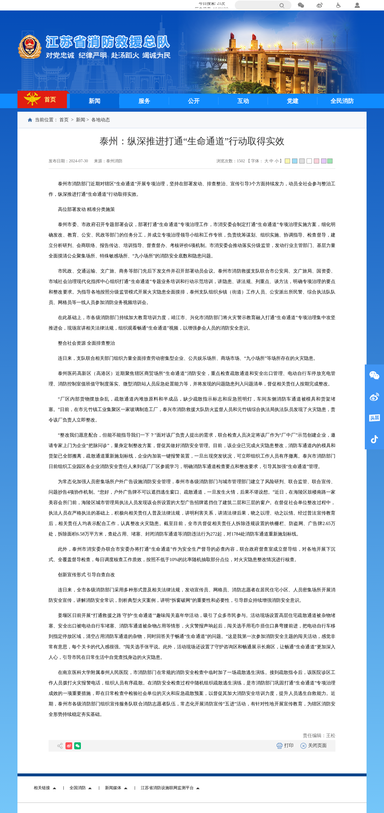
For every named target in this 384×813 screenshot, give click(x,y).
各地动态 (100, 119)
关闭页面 (314, 745)
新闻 (80, 119)
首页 (64, 119)
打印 (285, 745)
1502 (241, 161)
